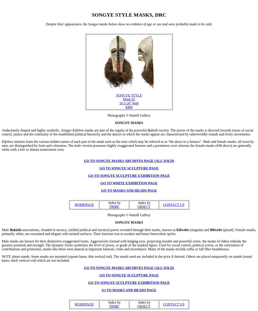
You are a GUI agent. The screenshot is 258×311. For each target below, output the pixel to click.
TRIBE (114, 207)
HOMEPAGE (84, 205)
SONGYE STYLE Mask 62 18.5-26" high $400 (129, 101)
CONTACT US (173, 205)
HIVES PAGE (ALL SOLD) (153, 161)
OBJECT (143, 207)
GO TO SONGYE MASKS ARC (108, 161)
